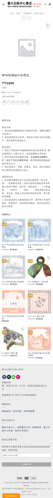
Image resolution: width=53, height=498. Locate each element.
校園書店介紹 (23, 427)
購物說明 (6, 411)
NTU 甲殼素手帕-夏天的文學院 (13, 246)
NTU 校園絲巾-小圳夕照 (38, 282)
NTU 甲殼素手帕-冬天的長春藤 (39, 246)
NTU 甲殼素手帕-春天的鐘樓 (13, 317)
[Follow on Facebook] (4, 377)
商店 (19, 13)
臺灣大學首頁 (21, 431)
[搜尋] (45, 4)
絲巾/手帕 (39, 13)
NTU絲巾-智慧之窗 (10, 353)
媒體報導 (36, 427)
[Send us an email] (9, 377)
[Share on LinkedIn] (27, 102)
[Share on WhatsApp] (4, 102)
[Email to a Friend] (18, 102)
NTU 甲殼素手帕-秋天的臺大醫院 (39, 354)
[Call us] (13, 377)
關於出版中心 (8, 427)
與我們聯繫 (29, 411)
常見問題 (17, 411)
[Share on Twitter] (13, 102)
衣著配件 (28, 13)
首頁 (12, 13)
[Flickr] (18, 377)
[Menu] (3, 4)
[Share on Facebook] (9, 102)
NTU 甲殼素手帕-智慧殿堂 (13, 282)
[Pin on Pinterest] (23, 102)
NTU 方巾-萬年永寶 (36, 316)
